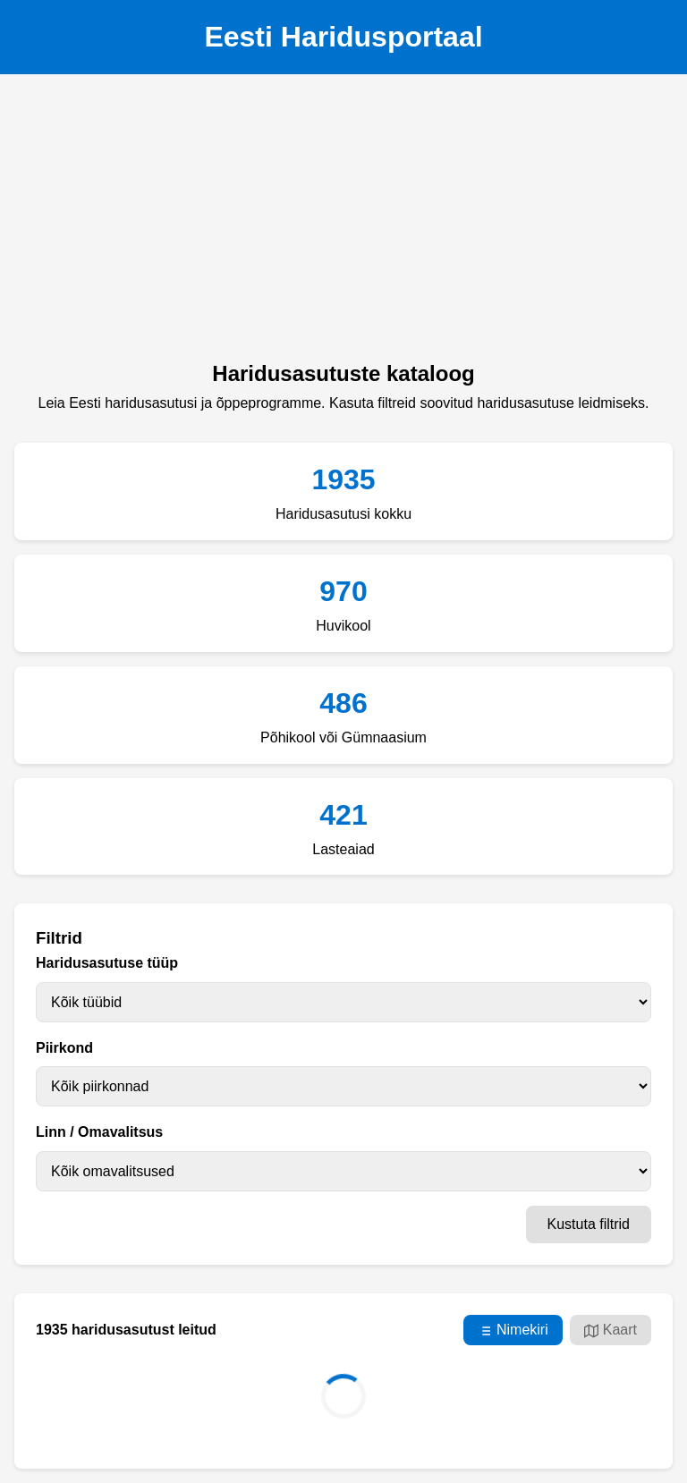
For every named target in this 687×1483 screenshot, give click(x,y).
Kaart (610, 1330)
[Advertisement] (343, 222)
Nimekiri (513, 1330)
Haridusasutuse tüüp (107, 962)
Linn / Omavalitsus (99, 1132)
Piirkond (64, 1047)
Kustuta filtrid (588, 1224)
